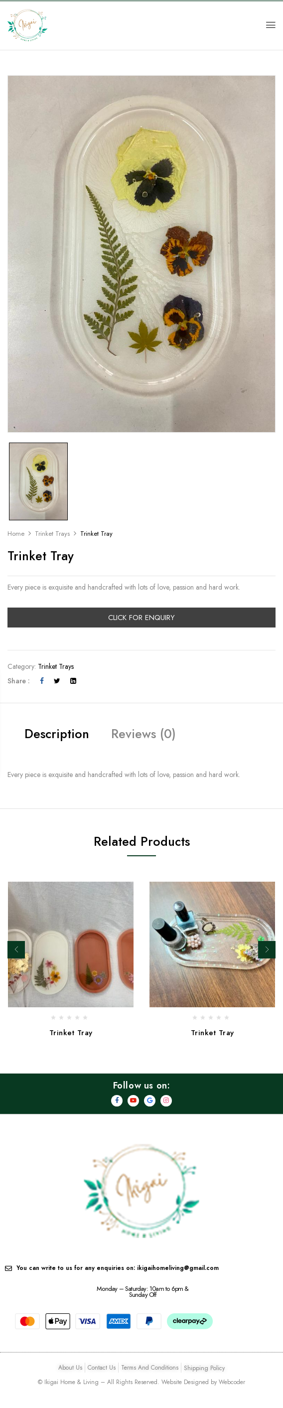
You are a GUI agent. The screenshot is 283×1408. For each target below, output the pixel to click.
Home (15, 533)
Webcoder (232, 1382)
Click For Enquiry (141, 617)
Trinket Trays (52, 533)
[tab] (56, 735)
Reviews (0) (143, 734)
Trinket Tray (71, 1032)
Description (56, 734)
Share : (18, 681)
